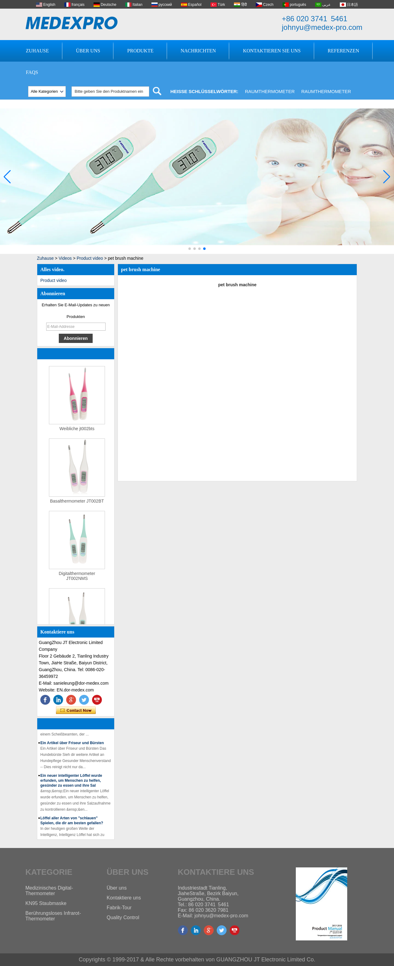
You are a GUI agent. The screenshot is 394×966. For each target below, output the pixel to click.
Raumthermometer (270, 91)
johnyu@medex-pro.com (322, 27)
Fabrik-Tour (119, 907)
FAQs (32, 72)
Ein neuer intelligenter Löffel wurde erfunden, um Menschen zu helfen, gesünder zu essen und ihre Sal (71, 782)
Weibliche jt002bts (76, 430)
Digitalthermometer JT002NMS (77, 578)
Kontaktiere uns (124, 897)
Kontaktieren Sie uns (271, 50)
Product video (90, 258)
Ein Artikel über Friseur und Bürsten (72, 744)
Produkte (140, 50)
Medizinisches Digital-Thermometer (49, 890)
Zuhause (37, 50)
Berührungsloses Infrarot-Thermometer (53, 916)
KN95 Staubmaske (46, 903)
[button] (189, 248)
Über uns (88, 50)
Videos (65, 258)
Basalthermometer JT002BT (77, 502)
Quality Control (123, 917)
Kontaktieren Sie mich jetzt (76, 711)
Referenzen (343, 50)
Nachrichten (198, 50)
